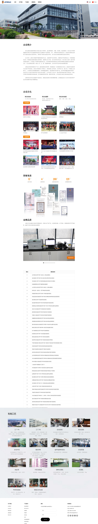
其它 (25, 517)
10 (54, 293)
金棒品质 (9, 512)
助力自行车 (26, 508)
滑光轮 (25, 515)
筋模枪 (25, 510)
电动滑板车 (26, 506)
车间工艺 (9, 515)
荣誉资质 (9, 510)
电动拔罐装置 (26, 519)
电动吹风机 (26, 521)
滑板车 (25, 512)
